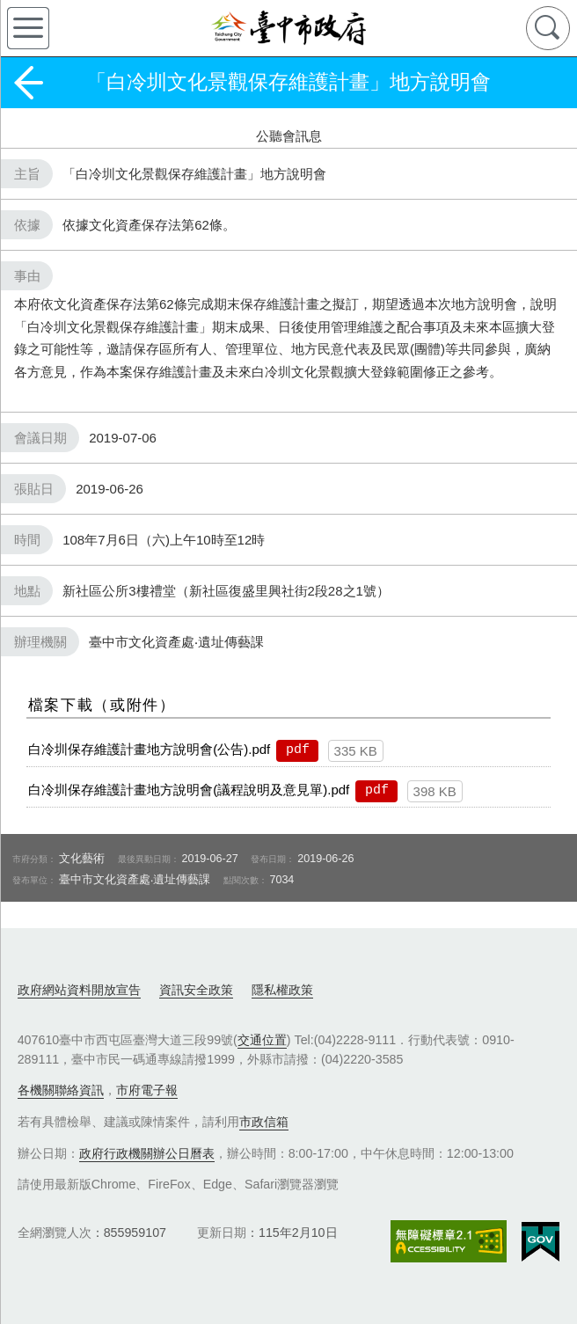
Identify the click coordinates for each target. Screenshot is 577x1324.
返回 (28, 82)
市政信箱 (263, 1122)
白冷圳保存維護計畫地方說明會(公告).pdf (149, 749)
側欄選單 (28, 28)
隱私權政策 (282, 990)
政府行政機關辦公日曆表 (147, 1153)
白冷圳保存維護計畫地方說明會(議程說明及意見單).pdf (188, 789)
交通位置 (262, 1040)
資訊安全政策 (196, 990)
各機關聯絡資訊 (61, 1090)
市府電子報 (147, 1090)
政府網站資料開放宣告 (79, 990)
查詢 (548, 28)
